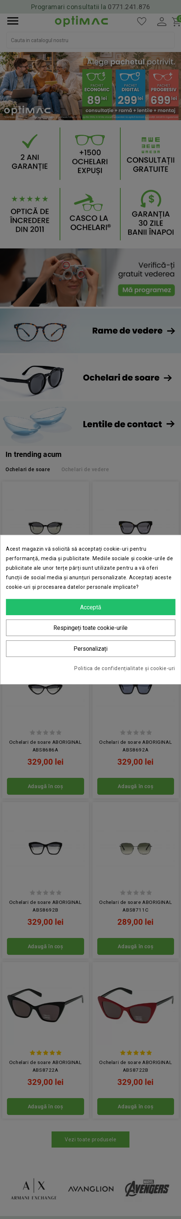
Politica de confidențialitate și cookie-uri (124, 668)
